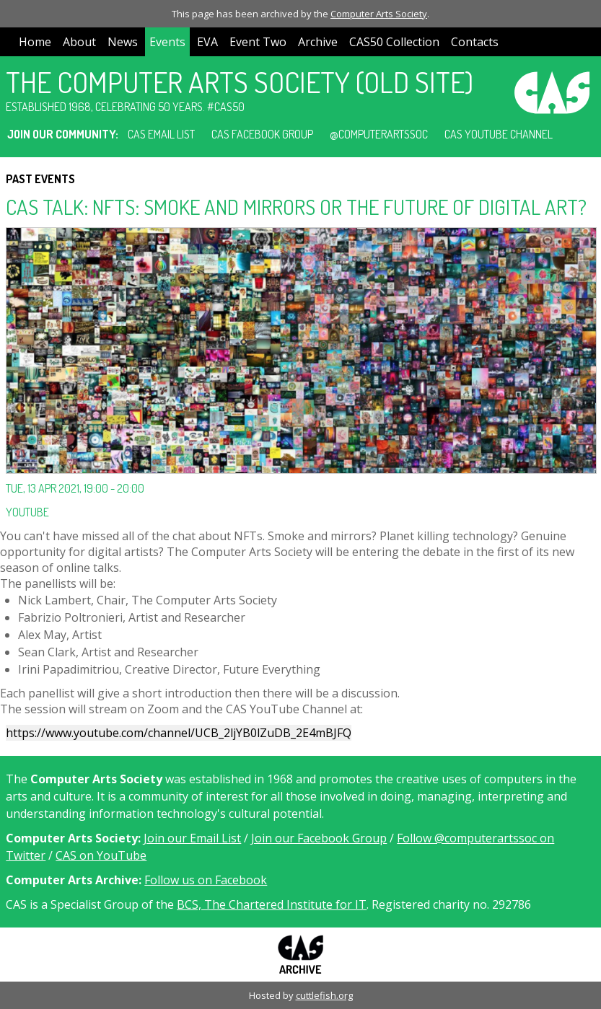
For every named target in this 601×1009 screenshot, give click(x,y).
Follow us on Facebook (205, 880)
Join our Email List (192, 838)
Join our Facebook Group (319, 838)
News (123, 42)
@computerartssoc (379, 134)
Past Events (40, 179)
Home (35, 42)
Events (167, 42)
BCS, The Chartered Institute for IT (272, 904)
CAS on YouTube (101, 855)
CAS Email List (161, 134)
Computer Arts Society (378, 13)
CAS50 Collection (394, 42)
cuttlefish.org (324, 995)
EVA (207, 42)
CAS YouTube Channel (498, 134)
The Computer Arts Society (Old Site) (239, 81)
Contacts (475, 42)
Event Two (257, 42)
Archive (318, 42)
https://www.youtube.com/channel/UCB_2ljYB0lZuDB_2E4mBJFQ (178, 733)
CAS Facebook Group (262, 134)
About (79, 42)
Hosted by (272, 995)
